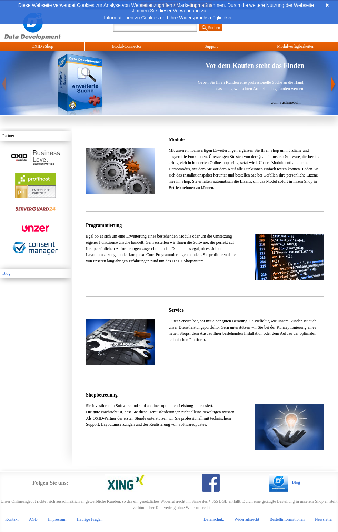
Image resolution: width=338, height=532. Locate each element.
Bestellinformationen (287, 519)
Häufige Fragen (89, 519)
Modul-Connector (127, 46)
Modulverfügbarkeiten (295, 46)
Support (211, 46)
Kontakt (12, 519)
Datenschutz (213, 519)
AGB (33, 519)
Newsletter (324, 519)
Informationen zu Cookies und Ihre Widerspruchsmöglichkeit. (169, 17)
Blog (6, 273)
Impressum (57, 519)
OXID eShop (42, 46)
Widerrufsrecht (247, 519)
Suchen (214, 27)
